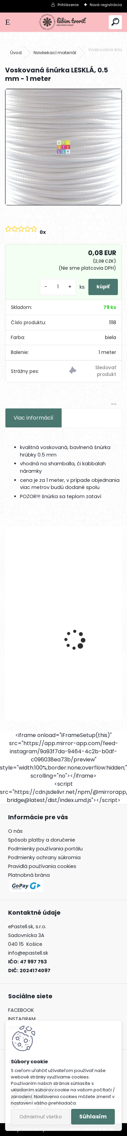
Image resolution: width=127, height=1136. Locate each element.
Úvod (16, 52)
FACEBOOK (21, 1010)
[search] (115, 22)
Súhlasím (93, 1116)
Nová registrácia (106, 4)
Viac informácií (34, 418)
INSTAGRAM (22, 1019)
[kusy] (58, 287)
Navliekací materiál (55, 52)
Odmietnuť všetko (40, 1117)
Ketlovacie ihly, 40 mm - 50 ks (49, 662)
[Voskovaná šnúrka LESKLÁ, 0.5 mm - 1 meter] (63, 147)
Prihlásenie (68, 4)
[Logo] (63, 22)
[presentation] (9, 628)
